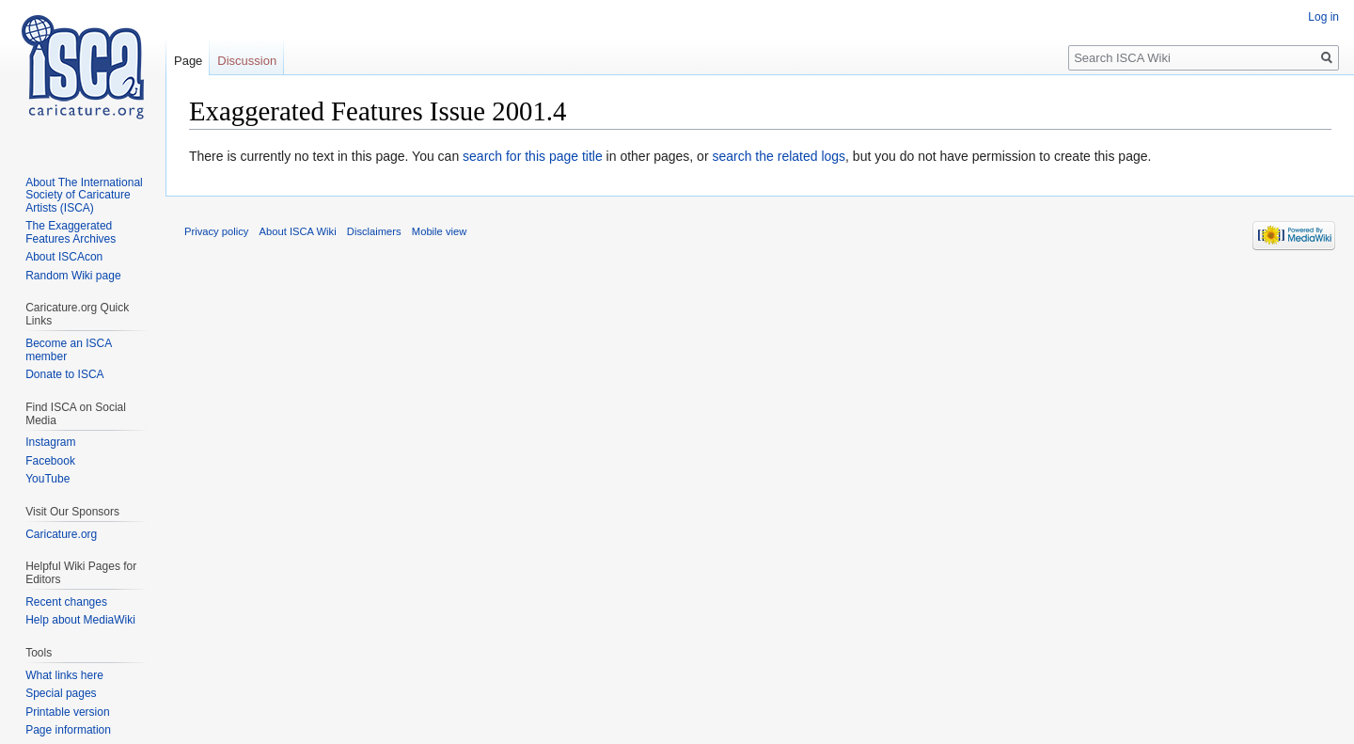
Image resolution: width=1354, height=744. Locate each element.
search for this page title (533, 156)
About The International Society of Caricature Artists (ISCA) (84, 195)
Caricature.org (61, 534)
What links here (64, 675)
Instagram (50, 442)
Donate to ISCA (64, 374)
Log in (1323, 17)
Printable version (67, 712)
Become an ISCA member (68, 350)
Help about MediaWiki (80, 619)
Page (188, 61)
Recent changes (66, 602)
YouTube (47, 478)
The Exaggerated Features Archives (70, 232)
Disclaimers (374, 231)
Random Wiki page (72, 275)
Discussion (246, 61)
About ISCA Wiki (298, 231)
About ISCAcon (63, 256)
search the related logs (778, 156)
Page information (68, 729)
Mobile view (439, 231)
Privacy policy (216, 231)
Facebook (50, 460)
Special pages (60, 693)
